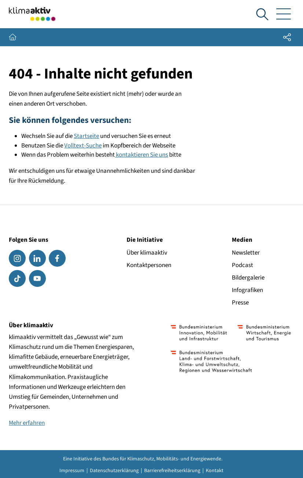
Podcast (242, 265)
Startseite (86, 136)
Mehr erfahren (27, 423)
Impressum (71, 470)
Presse (240, 302)
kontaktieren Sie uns (141, 154)
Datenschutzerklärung (114, 470)
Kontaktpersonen (149, 265)
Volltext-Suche (83, 145)
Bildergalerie (248, 277)
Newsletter (246, 252)
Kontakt (214, 470)
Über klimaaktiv (147, 252)
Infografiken (247, 290)
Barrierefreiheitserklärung (172, 470)
